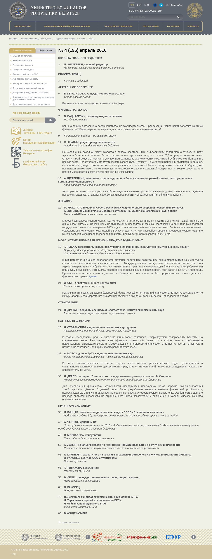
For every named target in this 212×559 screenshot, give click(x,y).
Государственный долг (23, 70)
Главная (13, 39)
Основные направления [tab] (22, 50)
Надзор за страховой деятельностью (30, 83)
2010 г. (91, 39)
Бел (139, 5)
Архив (82, 39)
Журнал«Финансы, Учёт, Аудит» (37, 131)
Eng (147, 5)
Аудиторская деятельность (25, 79)
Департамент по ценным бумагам (28, 88)
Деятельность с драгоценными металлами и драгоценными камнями (33, 98)
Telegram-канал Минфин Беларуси (37, 152)
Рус (132, 5)
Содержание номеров (65, 39)
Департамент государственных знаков (30, 93)
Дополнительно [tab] (45, 50)
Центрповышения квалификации (39, 141)
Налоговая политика (22, 60)
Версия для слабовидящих (145, 11)
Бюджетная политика (22, 56)
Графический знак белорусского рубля (35, 163)
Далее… (94, 276)
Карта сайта (176, 5)
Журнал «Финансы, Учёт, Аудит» (36, 39)
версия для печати (70, 522)
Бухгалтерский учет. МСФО (25, 74)
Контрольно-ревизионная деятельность (31, 104)
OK (50, 120)
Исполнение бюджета (23, 65)
